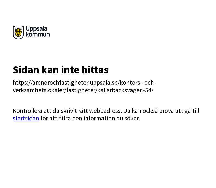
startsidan (26, 118)
